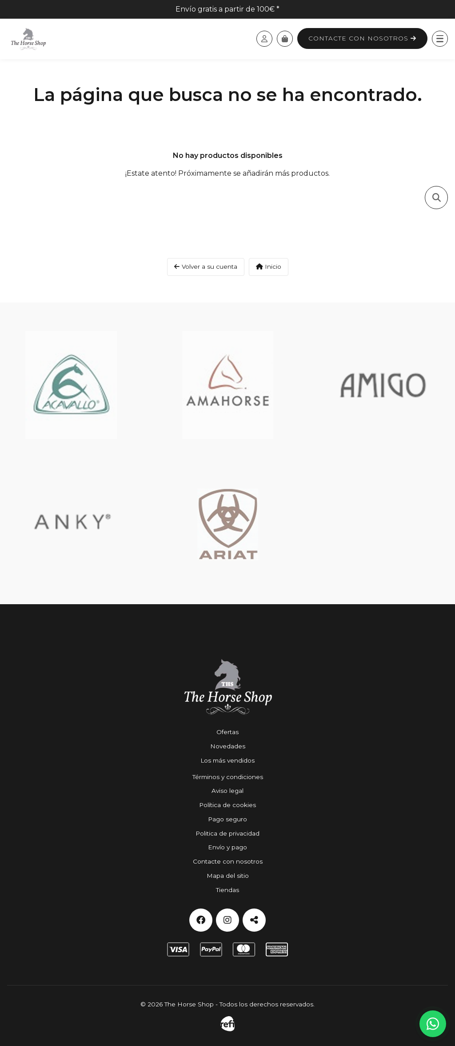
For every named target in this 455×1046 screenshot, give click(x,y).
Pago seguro (227, 819)
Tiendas (227, 889)
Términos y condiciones (227, 776)
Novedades (227, 746)
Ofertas (227, 731)
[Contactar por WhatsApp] (432, 1023)
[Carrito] (285, 39)
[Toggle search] (436, 197)
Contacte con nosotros (362, 38)
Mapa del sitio (228, 875)
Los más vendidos (227, 760)
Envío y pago (227, 847)
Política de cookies (227, 804)
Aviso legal (227, 790)
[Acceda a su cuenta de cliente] (264, 39)
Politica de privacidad (227, 833)
